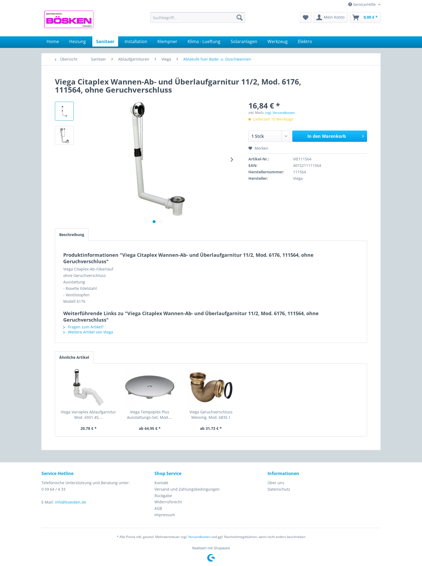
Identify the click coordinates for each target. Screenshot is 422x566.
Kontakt (161, 482)
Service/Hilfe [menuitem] (362, 4)
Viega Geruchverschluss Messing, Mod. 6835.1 (211, 414)
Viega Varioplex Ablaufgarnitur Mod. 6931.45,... (88, 414)
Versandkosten (199, 537)
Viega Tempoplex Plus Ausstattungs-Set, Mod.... (149, 414)
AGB (158, 508)
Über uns (276, 482)
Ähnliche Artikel (74, 357)
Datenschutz (279, 489)
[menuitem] (197, 17)
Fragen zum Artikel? (83, 326)
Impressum (164, 514)
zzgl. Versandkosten (280, 112)
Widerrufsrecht (168, 501)
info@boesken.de (70, 502)
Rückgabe (163, 495)
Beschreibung (71, 234)
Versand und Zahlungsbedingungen (187, 489)
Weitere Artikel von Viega (88, 332)
